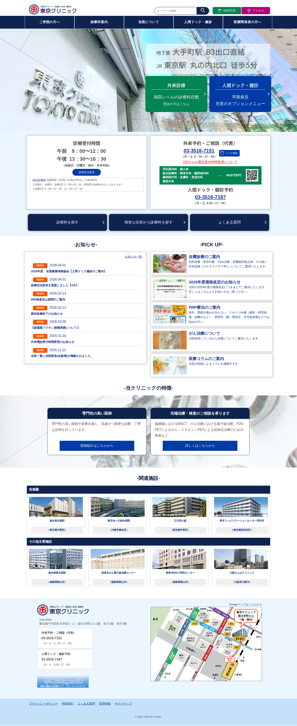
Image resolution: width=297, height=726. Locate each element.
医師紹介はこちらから (96, 446)
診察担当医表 (87, 172)
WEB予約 (227, 11)
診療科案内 (99, 22)
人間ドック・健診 (198, 22)
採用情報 (105, 704)
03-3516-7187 (210, 197)
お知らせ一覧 (133, 257)
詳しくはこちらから (200, 446)
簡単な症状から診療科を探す (148, 223)
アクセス (256, 11)
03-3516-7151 (199, 150)
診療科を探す (67, 223)
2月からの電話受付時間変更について (210, 162)
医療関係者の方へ (247, 22)
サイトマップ (123, 704)
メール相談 (231, 153)
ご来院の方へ (49, 22)
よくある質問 (229, 223)
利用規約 (67, 704)
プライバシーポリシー (43, 704)
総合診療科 (40, 180)
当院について (148, 22)
